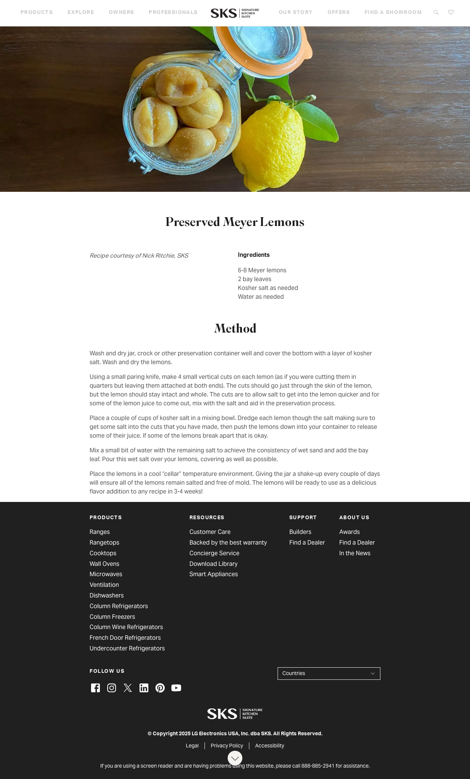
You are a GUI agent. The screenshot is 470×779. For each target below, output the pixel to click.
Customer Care (210, 532)
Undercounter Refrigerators (127, 648)
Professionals (173, 12)
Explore (81, 12)
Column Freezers (112, 617)
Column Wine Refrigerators (126, 627)
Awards (349, 532)
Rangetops (104, 542)
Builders (300, 532)
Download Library (213, 564)
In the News (354, 553)
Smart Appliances (213, 574)
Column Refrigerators (119, 606)
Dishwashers (107, 595)
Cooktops (103, 553)
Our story (296, 12)
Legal (192, 745)
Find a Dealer (307, 542)
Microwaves (106, 574)
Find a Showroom (393, 12)
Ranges (100, 532)
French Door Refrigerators (125, 638)
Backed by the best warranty (228, 542)
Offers (339, 12)
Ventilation (104, 585)
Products (37, 12)
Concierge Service (214, 553)
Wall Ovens (104, 564)
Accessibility (269, 745)
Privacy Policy (227, 745)
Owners (121, 12)
